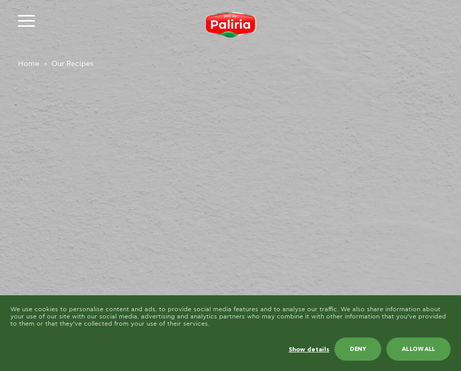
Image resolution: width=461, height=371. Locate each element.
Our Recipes (72, 64)
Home (28, 64)
